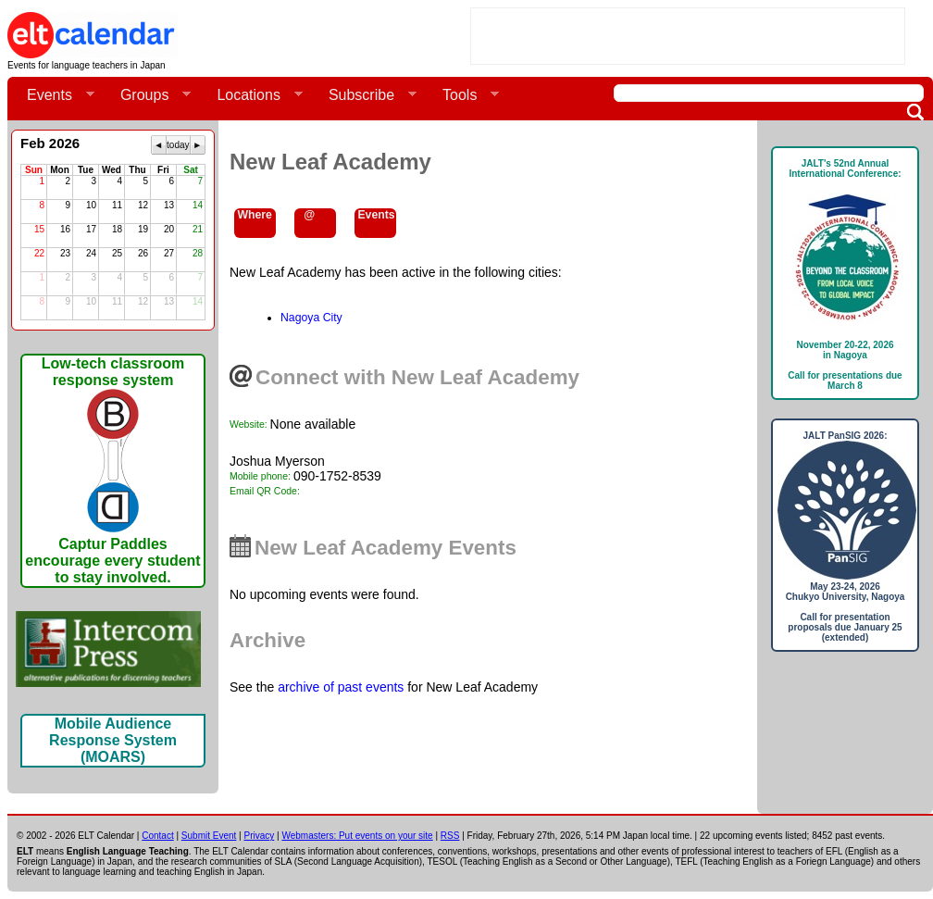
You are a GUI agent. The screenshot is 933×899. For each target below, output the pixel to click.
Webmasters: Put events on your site (356, 835)
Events (53, 95)
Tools (463, 95)
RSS (450, 835)
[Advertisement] (687, 36)
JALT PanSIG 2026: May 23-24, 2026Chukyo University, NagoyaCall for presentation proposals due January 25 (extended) (845, 537)
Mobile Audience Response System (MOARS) (113, 740)
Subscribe (365, 95)
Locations (252, 95)
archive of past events (341, 687)
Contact (157, 835)
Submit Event (208, 835)
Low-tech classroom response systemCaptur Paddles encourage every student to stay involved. (112, 470)
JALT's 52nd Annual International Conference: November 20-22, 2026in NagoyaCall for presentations (845, 274)
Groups (148, 95)
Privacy (259, 835)
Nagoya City (311, 317)
